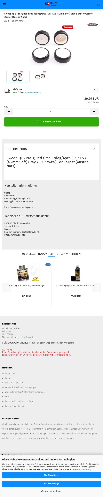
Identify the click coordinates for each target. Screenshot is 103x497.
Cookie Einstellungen (14, 406)
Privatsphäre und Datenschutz (19, 401)
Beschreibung (17, 149)
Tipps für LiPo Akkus (14, 383)
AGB (7, 396)
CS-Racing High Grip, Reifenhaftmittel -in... (76, 285)
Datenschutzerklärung (81, 469)
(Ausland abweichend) (33, 92)
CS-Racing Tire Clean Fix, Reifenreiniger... (27, 285)
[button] (8, 111)
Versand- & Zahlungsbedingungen (20, 387)
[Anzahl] (51, 111)
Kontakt (8, 378)
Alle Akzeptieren (51, 475)
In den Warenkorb (48, 121)
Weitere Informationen (51, 491)
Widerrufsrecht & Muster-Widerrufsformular (25, 392)
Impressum (10, 373)
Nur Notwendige (51, 483)
